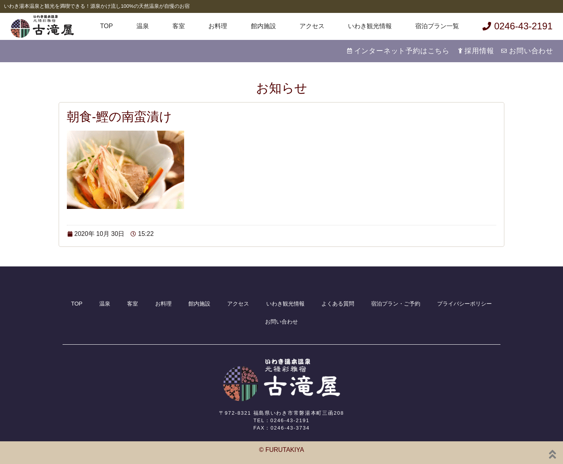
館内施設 (263, 26)
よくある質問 (337, 303)
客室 (178, 26)
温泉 (142, 26)
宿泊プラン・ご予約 (395, 303)
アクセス (312, 26)
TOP (106, 26)
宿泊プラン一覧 (437, 26)
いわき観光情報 (370, 26)
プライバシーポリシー (464, 303)
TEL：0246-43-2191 (281, 420)
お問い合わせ (281, 321)
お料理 (217, 26)
